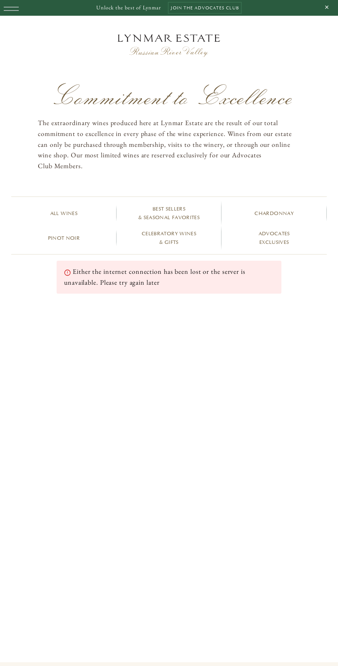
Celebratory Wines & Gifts (169, 237)
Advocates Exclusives (274, 237)
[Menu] (8, 8)
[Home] (168, 45)
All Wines (64, 213)
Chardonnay (274, 213)
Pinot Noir (64, 238)
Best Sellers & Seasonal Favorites (169, 213)
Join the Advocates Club (204, 7)
